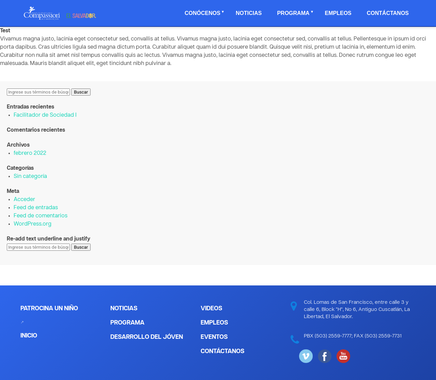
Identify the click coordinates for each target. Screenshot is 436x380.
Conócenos (202, 13)
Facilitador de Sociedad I (45, 115)
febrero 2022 (30, 153)
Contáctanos (388, 13)
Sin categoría (30, 176)
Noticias (249, 13)
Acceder (24, 199)
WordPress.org (32, 224)
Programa (293, 13)
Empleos (338, 13)
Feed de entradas (36, 208)
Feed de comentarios (40, 216)
